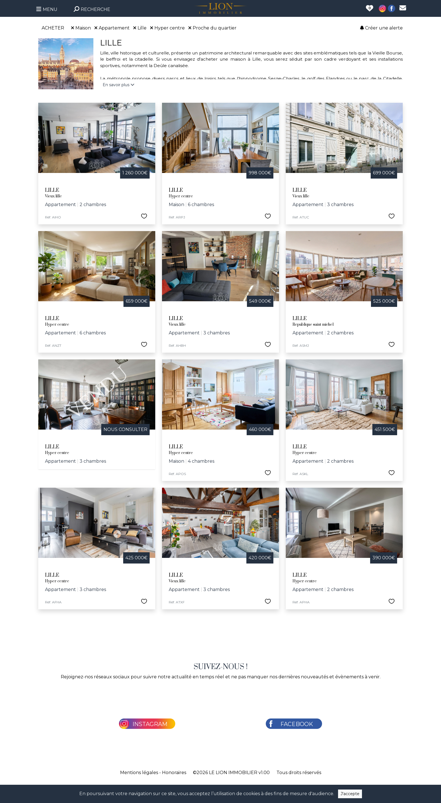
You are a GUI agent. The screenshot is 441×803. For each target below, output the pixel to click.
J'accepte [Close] (350, 793)
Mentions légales (139, 772)
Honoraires (174, 772)
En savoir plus (118, 84)
